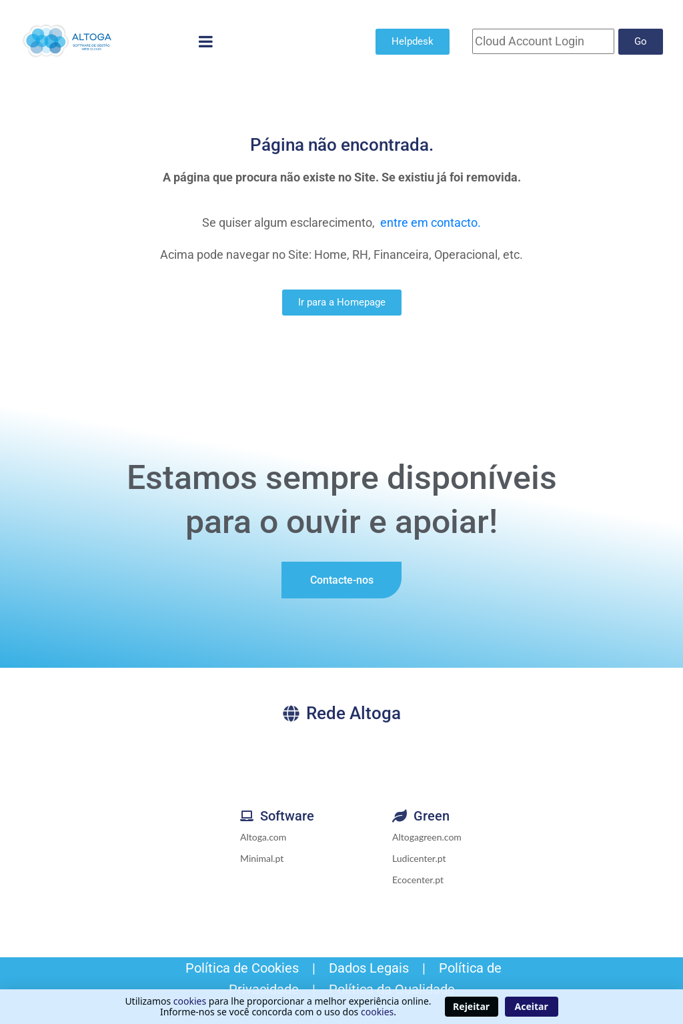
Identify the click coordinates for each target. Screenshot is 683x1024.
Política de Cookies (240, 968)
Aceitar (531, 1006)
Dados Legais (369, 968)
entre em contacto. (430, 222)
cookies (189, 1001)
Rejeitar (471, 1006)
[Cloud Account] (543, 41)
